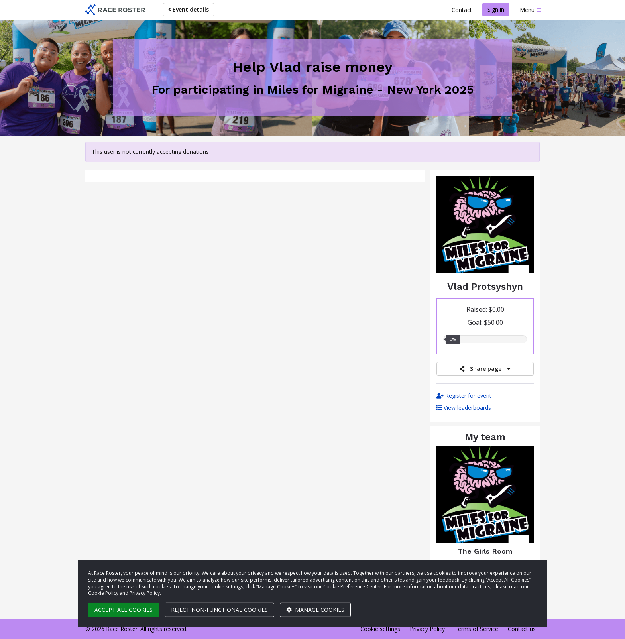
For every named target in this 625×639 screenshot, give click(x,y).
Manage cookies (315, 609)
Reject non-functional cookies (219, 609)
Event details (188, 9)
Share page (485, 368)
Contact (462, 10)
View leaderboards (463, 407)
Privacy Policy (427, 629)
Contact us (522, 629)
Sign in (495, 9)
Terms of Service (476, 629)
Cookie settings (380, 629)
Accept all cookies (123, 609)
